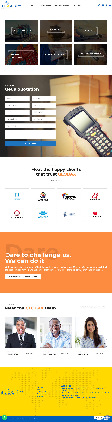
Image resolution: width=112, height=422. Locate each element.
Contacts (29, 356)
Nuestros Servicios (62, 5)
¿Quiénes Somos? (45, 5)
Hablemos (77, 5)
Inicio (33, 5)
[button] (4, 417)
